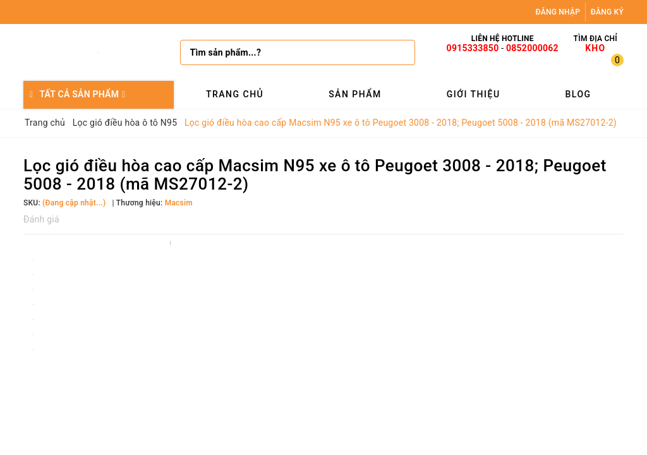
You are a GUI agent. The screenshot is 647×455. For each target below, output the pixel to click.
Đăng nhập (558, 12)
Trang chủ (234, 94)
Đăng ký (607, 12)
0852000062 (532, 48)
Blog (578, 94)
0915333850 (473, 48)
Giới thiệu (473, 94)
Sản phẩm (355, 94)
